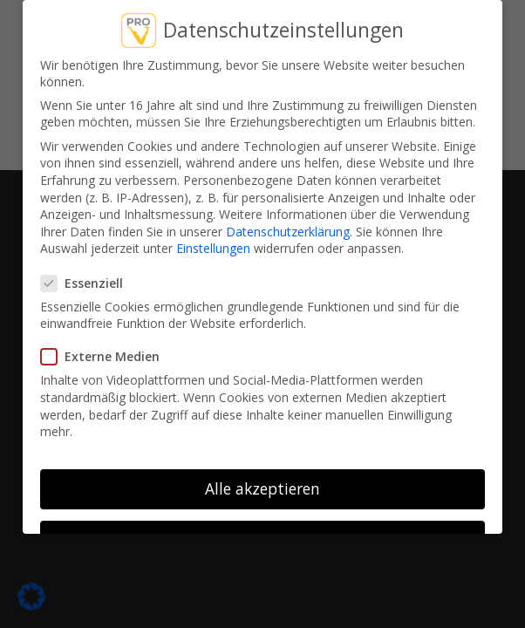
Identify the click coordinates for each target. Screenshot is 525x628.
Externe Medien (107, 356)
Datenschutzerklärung (288, 231)
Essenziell (89, 283)
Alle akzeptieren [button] (262, 488)
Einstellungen (213, 248)
